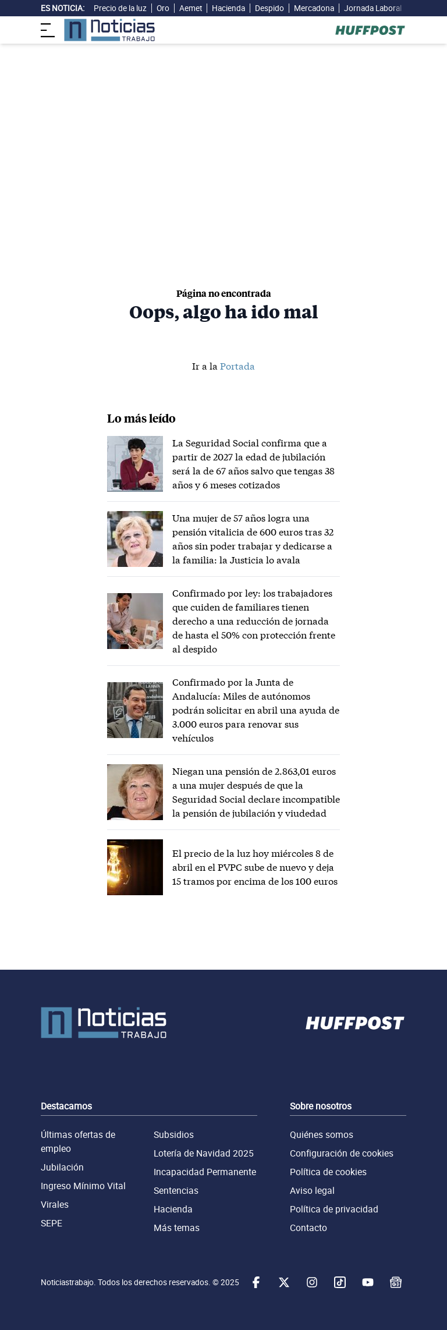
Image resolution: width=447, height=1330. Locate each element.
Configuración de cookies (341, 1153)
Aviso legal (312, 1190)
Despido (269, 8)
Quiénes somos (321, 1134)
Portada (237, 366)
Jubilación (62, 1167)
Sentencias (176, 1190)
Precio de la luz (120, 8)
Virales (55, 1204)
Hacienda (228, 8)
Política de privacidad (334, 1209)
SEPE (51, 1222)
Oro (163, 8)
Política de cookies (328, 1171)
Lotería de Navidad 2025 (204, 1153)
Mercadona (314, 8)
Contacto (308, 1227)
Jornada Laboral (373, 8)
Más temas (177, 1227)
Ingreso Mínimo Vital (83, 1185)
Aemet (190, 8)
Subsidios (174, 1134)
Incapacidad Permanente (205, 1171)
